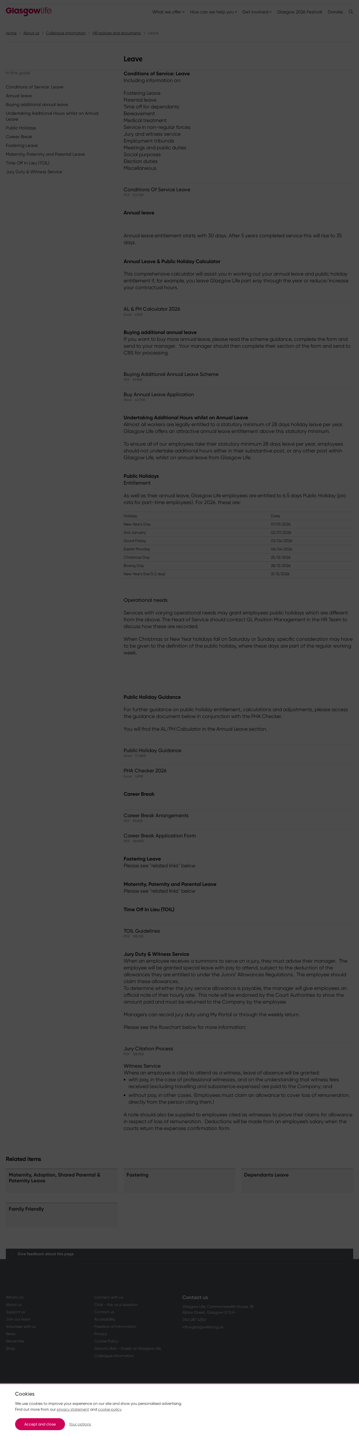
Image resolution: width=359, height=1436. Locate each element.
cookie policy (109, 1409)
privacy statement (73, 1409)
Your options (80, 1424)
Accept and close (40, 1424)
